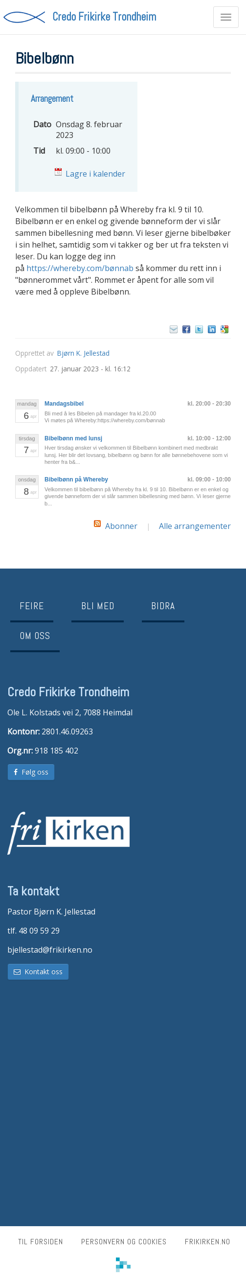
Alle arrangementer (195, 526)
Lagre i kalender (95, 173)
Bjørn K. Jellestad (83, 353)
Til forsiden (40, 1241)
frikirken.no (207, 1241)
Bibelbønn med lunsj (73, 438)
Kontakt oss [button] (38, 971)
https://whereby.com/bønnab (80, 268)
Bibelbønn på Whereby (76, 479)
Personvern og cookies (124, 1241)
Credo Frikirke (104, 17)
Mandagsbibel (64, 403)
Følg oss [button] (31, 772)
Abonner (121, 526)
